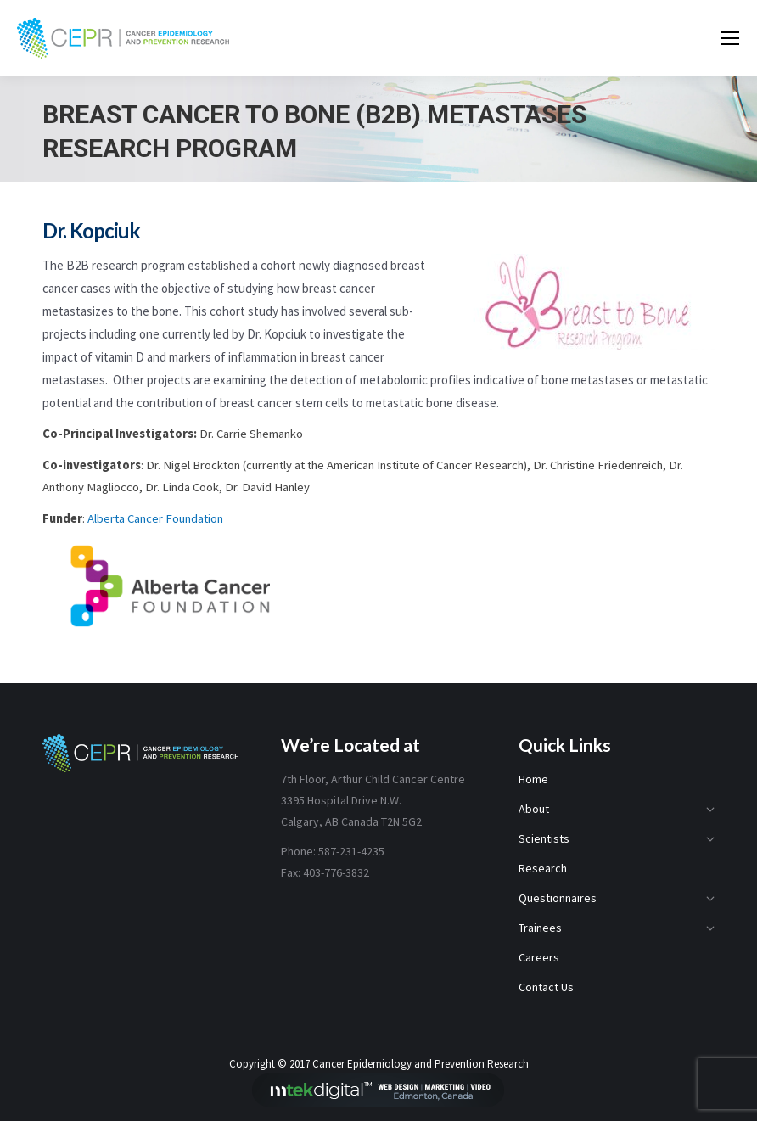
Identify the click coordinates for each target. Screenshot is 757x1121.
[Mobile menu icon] (730, 38)
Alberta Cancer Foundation (155, 518)
